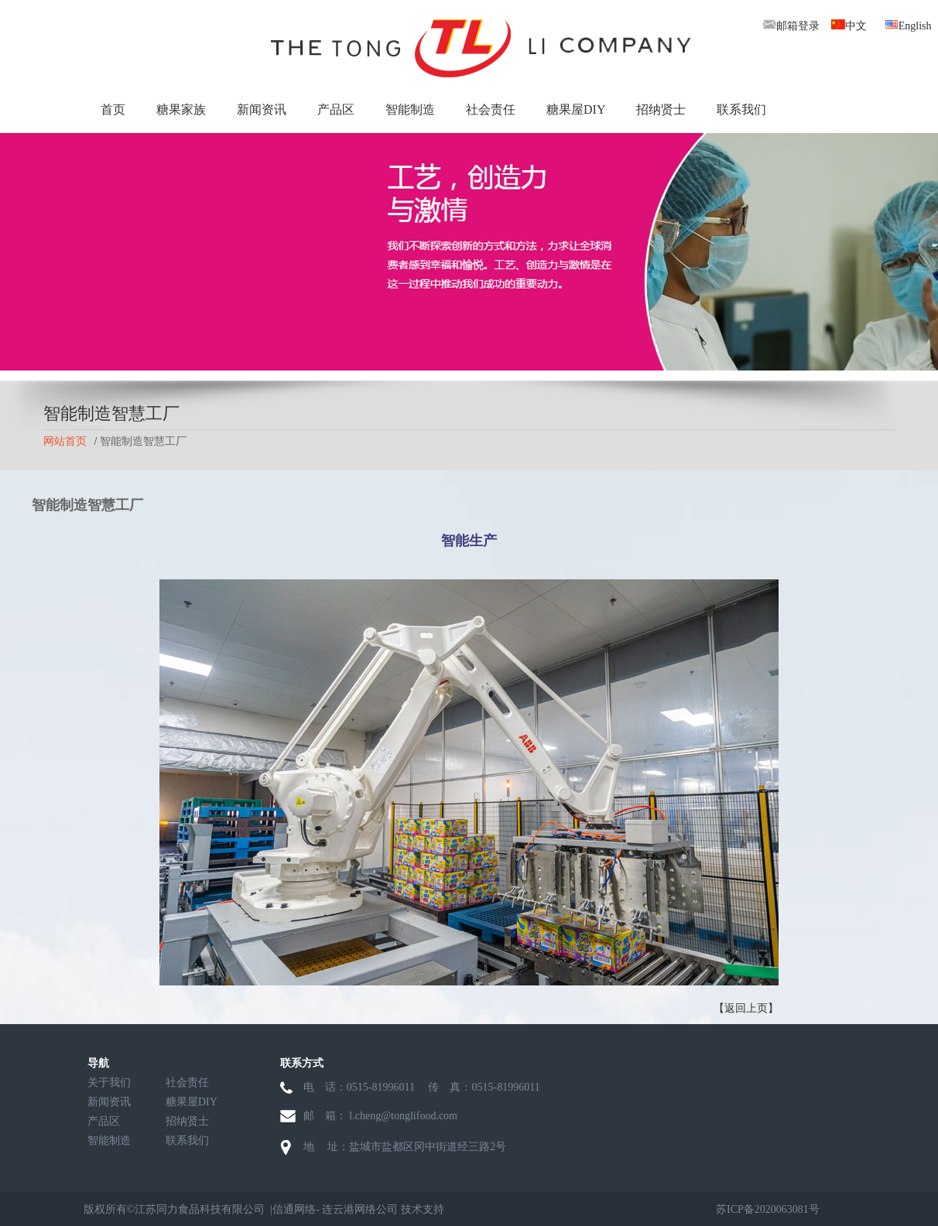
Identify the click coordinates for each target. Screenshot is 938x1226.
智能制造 (410, 109)
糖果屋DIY (575, 109)
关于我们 (109, 1082)
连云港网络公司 (360, 1209)
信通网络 (294, 1209)
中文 (849, 26)
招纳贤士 (661, 109)
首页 (113, 109)
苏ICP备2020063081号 (768, 1209)
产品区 (335, 109)
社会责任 (490, 109)
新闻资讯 (261, 109)
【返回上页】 (746, 1008)
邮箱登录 (791, 26)
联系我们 (741, 109)
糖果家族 (181, 109)
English (908, 26)
